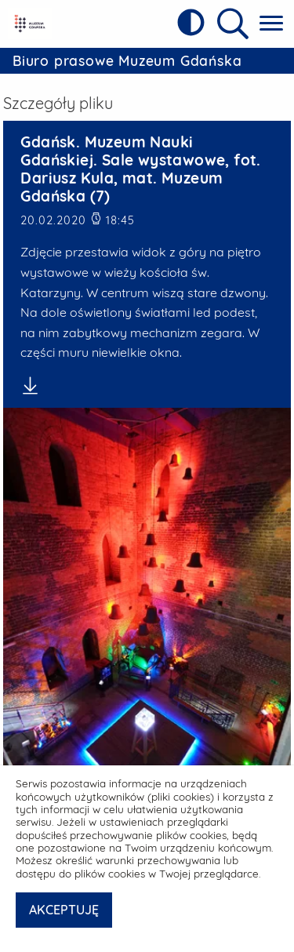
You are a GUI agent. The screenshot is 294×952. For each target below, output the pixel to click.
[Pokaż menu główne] (271, 24)
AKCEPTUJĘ (64, 909)
